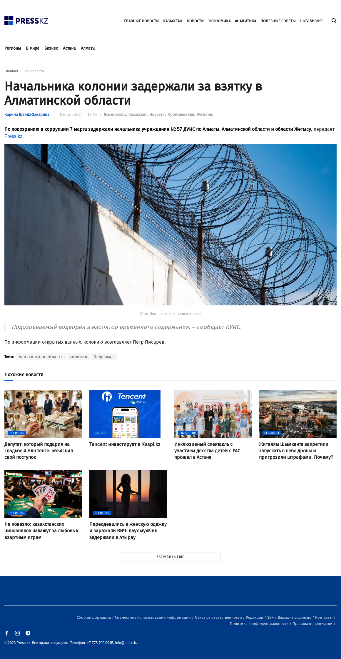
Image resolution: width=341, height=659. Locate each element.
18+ (271, 617)
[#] (26, 19)
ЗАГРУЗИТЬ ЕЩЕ (170, 557)
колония (78, 356)
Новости (157, 114)
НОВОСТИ (195, 21)
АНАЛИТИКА (245, 21)
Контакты (324, 617)
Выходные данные (295, 617)
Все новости (34, 71)
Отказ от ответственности (219, 617)
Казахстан (137, 114)
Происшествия (181, 114)
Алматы (88, 48)
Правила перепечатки (312, 623)
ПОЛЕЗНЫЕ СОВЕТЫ (278, 21)
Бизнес (51, 48)
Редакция (255, 617)
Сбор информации (94, 617)
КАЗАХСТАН (172, 21)
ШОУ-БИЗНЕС (311, 21)
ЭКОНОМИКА (219, 21)
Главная (11, 71)
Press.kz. (14, 136)
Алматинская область (41, 356)
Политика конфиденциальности (260, 623)
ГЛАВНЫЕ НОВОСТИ (141, 21)
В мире (32, 48)
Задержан (104, 356)
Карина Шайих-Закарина (26, 114)
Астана (69, 48)
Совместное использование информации (153, 617)
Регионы (12, 48)
